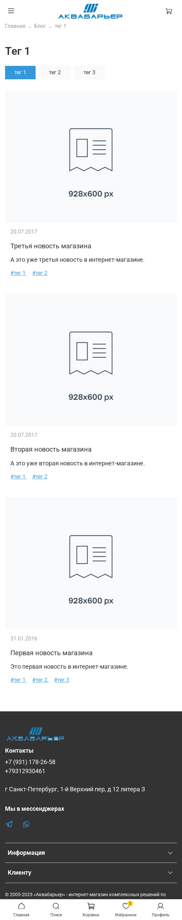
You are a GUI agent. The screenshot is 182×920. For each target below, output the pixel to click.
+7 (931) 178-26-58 (30, 762)
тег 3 (89, 72)
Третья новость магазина (50, 246)
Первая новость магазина (51, 653)
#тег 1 (18, 273)
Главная (15, 26)
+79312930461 (25, 771)
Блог (40, 26)
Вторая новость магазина (51, 449)
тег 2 (55, 72)
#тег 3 (61, 680)
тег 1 (20, 72)
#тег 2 (39, 273)
